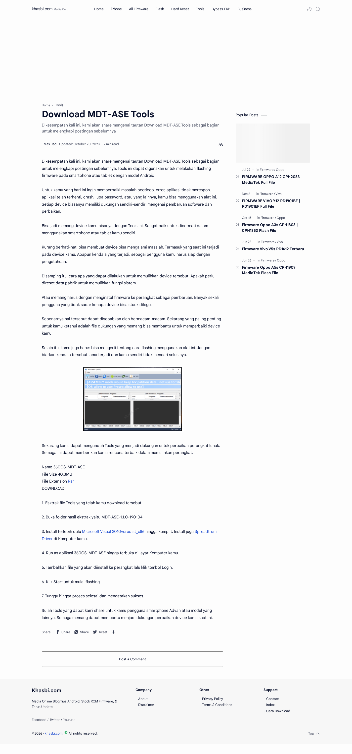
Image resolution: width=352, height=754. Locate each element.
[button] (309, 9)
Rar (71, 483)
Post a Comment (132, 661)
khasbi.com (42, 8)
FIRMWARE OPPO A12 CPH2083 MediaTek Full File (271, 182)
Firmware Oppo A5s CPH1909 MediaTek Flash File (269, 272)
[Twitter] (55, 729)
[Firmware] (267, 172)
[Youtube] (69, 729)
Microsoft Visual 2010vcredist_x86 (113, 534)
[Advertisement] (176, 60)
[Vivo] (278, 196)
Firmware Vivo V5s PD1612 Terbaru (273, 251)
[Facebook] (39, 729)
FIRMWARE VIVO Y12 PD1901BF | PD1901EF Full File (271, 206)
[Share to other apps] (114, 634)
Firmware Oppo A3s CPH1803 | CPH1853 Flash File (270, 230)
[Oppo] (280, 172)
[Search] (317, 9)
